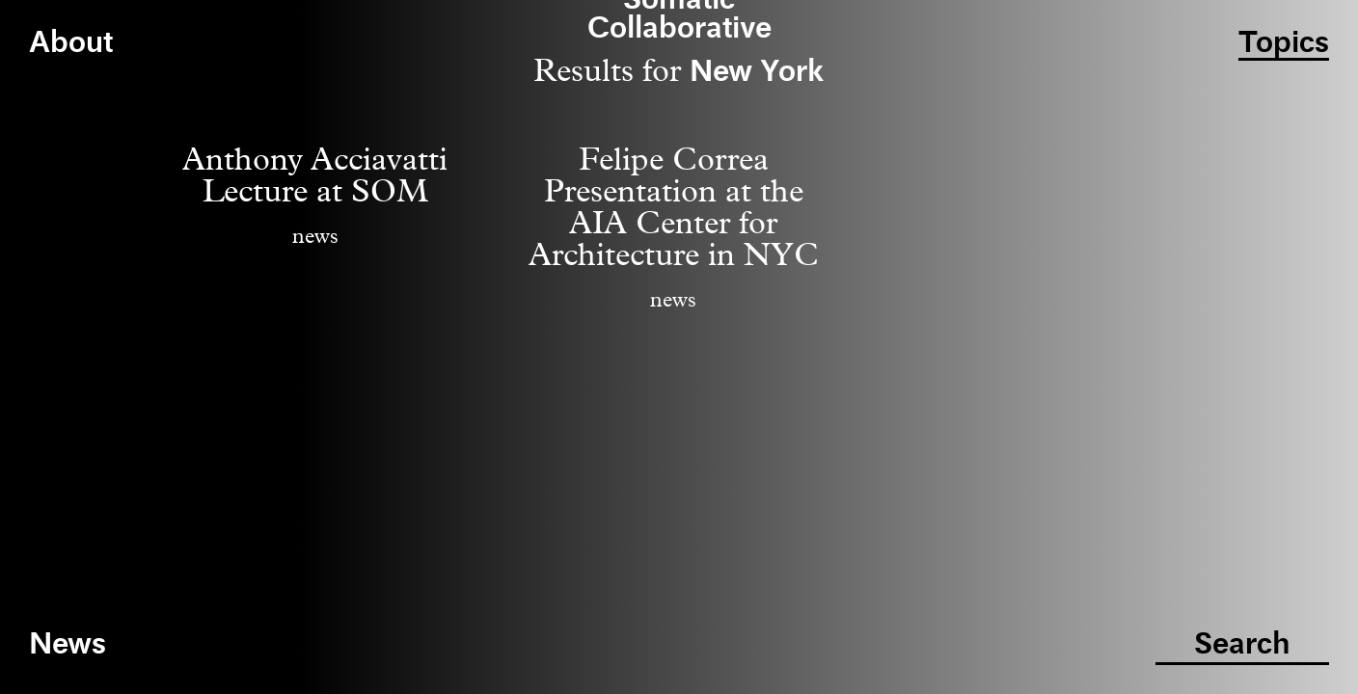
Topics (1283, 44)
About (71, 44)
